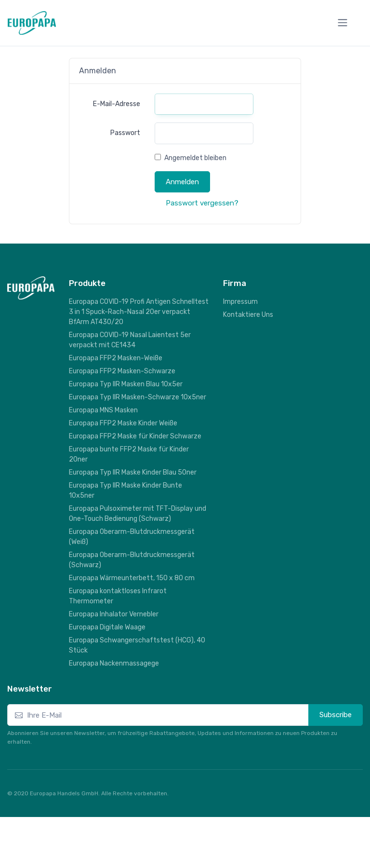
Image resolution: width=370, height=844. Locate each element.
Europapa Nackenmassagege (114, 663)
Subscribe (335, 714)
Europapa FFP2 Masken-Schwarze (122, 371)
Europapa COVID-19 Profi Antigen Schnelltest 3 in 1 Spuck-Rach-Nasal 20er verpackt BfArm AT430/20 (139, 312)
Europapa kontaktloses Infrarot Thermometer (118, 596)
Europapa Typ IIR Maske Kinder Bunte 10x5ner (125, 490)
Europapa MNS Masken (103, 410)
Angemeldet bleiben (195, 158)
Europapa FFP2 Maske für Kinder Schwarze (135, 436)
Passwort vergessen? (202, 203)
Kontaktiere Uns (248, 315)
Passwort (125, 133)
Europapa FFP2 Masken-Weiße (115, 358)
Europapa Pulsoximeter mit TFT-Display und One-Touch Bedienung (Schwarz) (137, 513)
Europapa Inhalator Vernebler (114, 614)
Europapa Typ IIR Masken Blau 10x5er (126, 384)
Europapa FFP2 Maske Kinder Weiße (123, 423)
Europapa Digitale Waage (107, 627)
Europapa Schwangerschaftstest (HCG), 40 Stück (137, 645)
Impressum (240, 302)
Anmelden (182, 181)
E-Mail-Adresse (116, 104)
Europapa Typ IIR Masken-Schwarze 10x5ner (137, 397)
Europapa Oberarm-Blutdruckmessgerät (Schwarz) (132, 560)
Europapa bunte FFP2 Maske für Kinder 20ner (129, 454)
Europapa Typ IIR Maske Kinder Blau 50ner (133, 472)
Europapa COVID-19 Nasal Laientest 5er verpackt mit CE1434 (130, 340)
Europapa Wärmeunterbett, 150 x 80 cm (132, 578)
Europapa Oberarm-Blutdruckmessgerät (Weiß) (132, 537)
